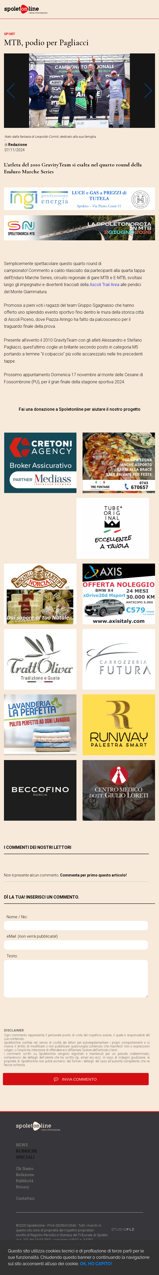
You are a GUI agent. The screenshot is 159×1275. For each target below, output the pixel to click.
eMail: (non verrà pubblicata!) (32, 936)
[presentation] (44, 1013)
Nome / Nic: (17, 917)
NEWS (22, 1145)
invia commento (76, 1079)
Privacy (22, 1187)
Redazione (25, 1174)
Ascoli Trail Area (104, 284)
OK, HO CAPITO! (96, 1263)
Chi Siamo (25, 1168)
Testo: (12, 956)
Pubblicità (24, 1181)
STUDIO (123, 1229)
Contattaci (25, 1198)
